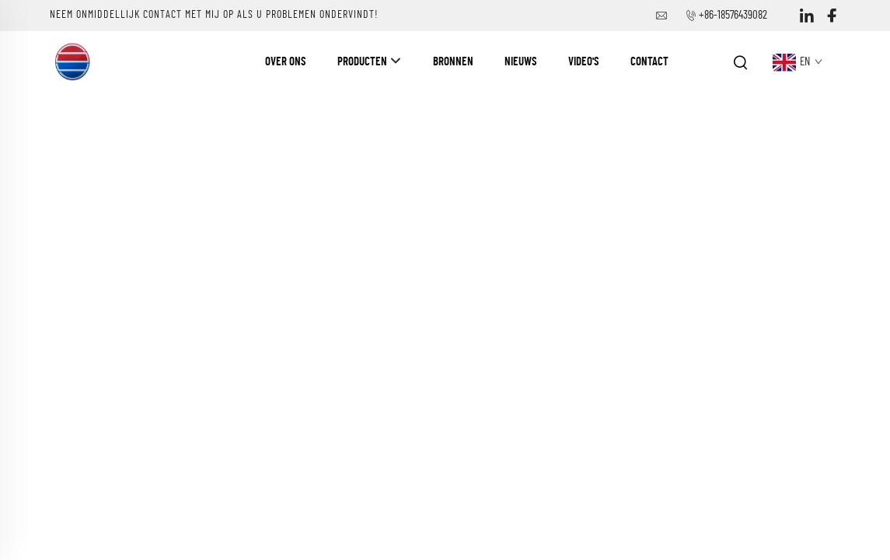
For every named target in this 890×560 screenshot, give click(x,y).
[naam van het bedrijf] (73, 61)
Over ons (285, 62)
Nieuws (520, 62)
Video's (583, 62)
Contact (649, 62)
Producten (362, 62)
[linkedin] (806, 16)
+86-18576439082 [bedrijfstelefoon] (733, 15)
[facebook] (831, 16)
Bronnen (453, 62)
